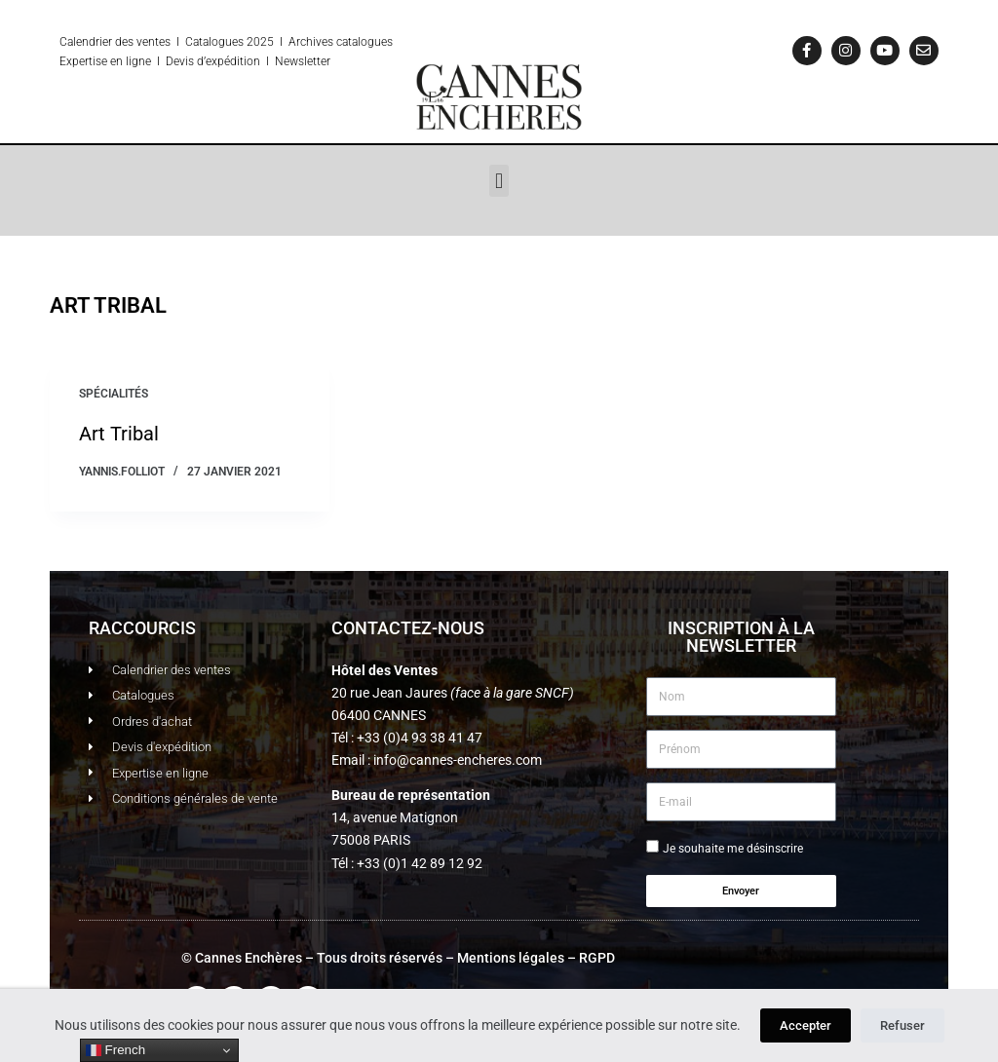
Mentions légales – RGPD (536, 958)
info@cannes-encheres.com (457, 760)
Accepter (805, 1025)
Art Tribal (119, 433)
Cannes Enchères (248, 958)
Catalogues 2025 (229, 42)
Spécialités (113, 393)
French (115, 1050)
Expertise (83, 61)
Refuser (902, 1025)
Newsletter (302, 61)
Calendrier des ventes (115, 42)
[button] (498, 181)
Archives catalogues (340, 42)
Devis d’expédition (213, 61)
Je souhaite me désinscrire (733, 848)
